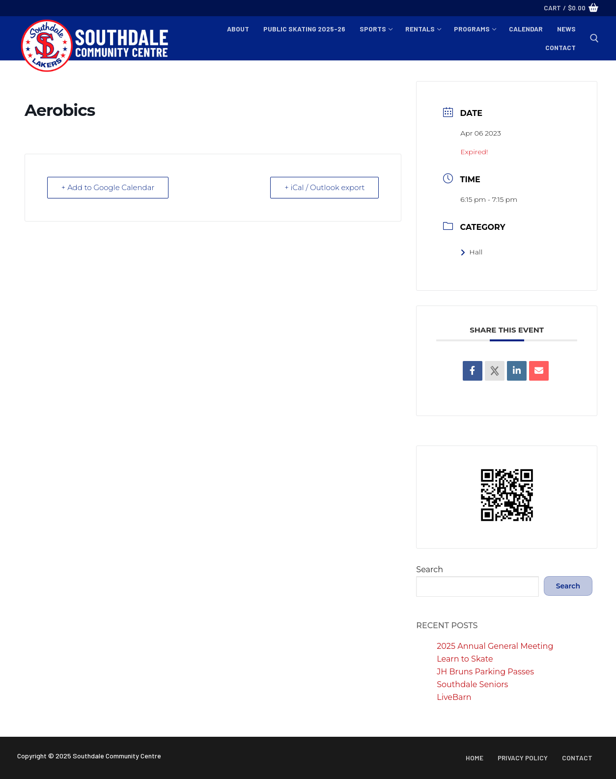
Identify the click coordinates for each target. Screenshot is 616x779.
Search (429, 569)
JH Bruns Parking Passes (485, 671)
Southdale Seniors (472, 684)
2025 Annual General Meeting (495, 646)
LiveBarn (454, 697)
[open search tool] (594, 38)
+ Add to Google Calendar (108, 187)
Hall (471, 252)
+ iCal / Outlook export (324, 187)
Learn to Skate (465, 659)
